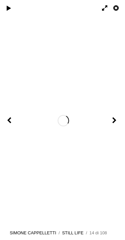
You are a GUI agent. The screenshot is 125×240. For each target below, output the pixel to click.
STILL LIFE (72, 232)
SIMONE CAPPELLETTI (33, 232)
